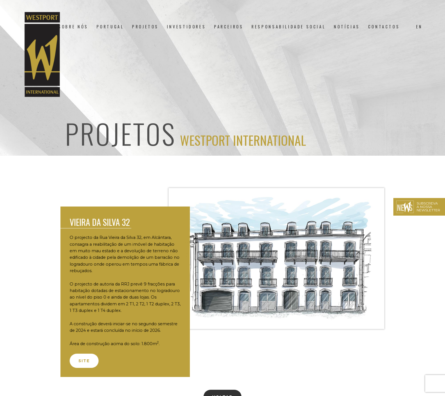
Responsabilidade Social (288, 27)
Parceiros (228, 27)
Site (81, 360)
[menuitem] (419, 26)
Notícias (347, 27)
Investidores (186, 27)
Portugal (110, 27)
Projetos (145, 27)
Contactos (384, 27)
